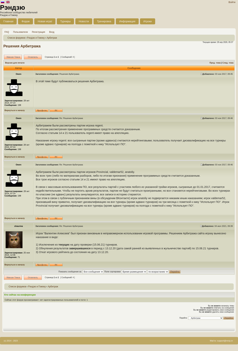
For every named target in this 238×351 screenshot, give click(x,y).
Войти (232, 2)
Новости (84, 21)
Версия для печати (15, 63)
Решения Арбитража (21, 46)
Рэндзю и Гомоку (36, 38)
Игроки (147, 21)
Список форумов (16, 38)
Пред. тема (215, 63)
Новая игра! (45, 21)
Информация (127, 21)
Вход (51, 32)
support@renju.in (225, 341)
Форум (26, 21)
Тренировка (104, 21)
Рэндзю (12, 7)
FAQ (6, 32)
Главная (8, 21)
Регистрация (38, 32)
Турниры (65, 21)
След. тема (227, 63)
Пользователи (20, 32)
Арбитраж (52, 38)
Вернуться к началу (14, 110)
